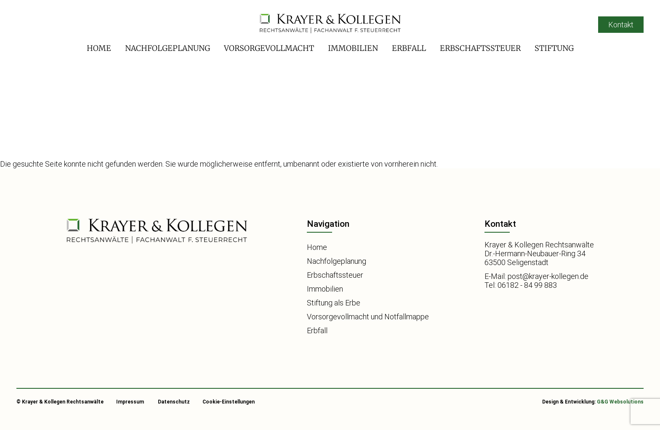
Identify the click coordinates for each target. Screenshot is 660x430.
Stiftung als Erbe (333, 302)
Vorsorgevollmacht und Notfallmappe (368, 316)
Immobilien (353, 48)
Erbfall (409, 48)
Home (99, 48)
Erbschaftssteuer (480, 48)
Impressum (130, 402)
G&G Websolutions (620, 402)
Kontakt (620, 24)
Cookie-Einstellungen (228, 402)
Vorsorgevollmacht (269, 48)
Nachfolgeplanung (167, 48)
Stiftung (554, 48)
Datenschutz (174, 402)
